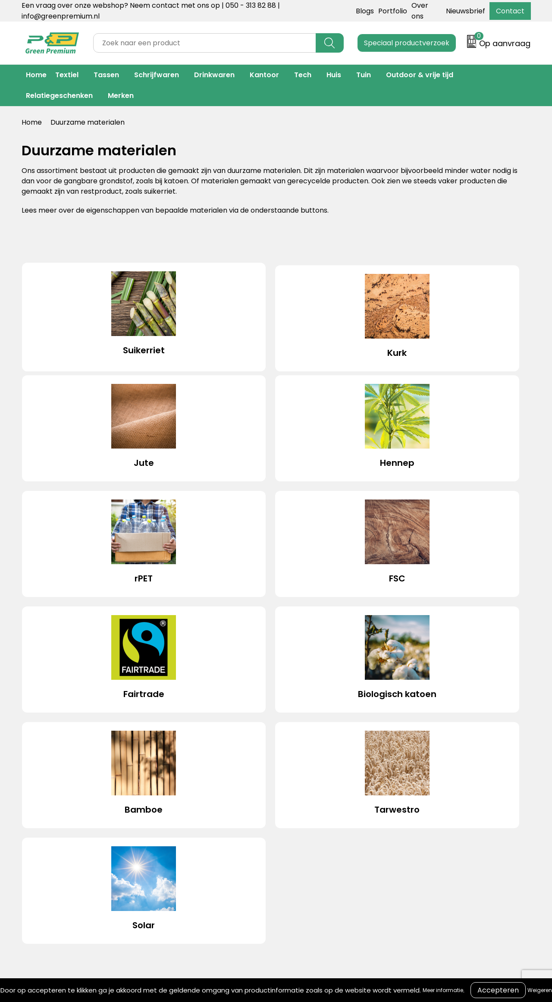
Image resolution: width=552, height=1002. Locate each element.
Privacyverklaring (414, 790)
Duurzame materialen (193, 802)
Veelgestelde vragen (305, 802)
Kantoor (264, 75)
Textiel (66, 75)
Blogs (365, 11)
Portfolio (392, 11)
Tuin (363, 75)
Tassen (106, 75)
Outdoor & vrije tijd (419, 75)
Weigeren (539, 990)
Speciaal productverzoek (406, 43)
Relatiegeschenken (59, 96)
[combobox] (204, 43)
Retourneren (292, 790)
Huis (333, 75)
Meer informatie (443, 990)
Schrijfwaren (156, 75)
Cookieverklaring (413, 776)
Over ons (285, 776)
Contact (510, 11)
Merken (121, 96)
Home (36, 75)
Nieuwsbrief (465, 11)
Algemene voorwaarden (426, 763)
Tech (302, 75)
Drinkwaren (214, 75)
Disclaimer (403, 802)
